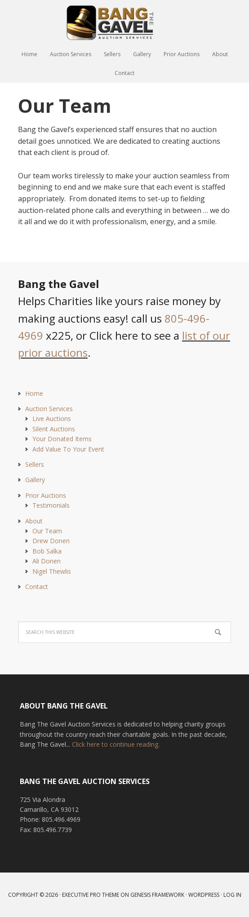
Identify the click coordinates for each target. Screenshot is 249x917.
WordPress (203, 895)
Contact (36, 586)
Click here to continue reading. (116, 744)
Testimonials (51, 505)
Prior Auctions (45, 495)
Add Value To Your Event (68, 449)
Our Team (47, 531)
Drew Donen (51, 540)
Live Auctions (51, 418)
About (34, 521)
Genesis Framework (157, 895)
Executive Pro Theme (90, 895)
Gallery (35, 479)
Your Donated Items (62, 438)
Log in (232, 895)
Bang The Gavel (124, 22)
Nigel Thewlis (51, 571)
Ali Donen (46, 561)
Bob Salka (47, 551)
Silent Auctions (53, 429)
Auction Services (49, 408)
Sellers (34, 464)
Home (34, 393)
